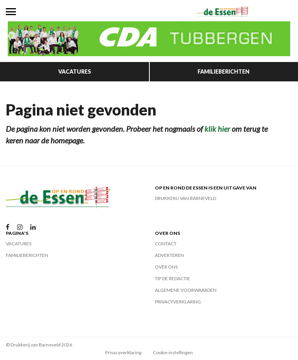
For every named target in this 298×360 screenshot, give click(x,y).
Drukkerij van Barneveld (185, 198)
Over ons (166, 267)
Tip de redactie (172, 278)
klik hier (217, 128)
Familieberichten (223, 71)
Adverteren (169, 255)
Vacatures (74, 71)
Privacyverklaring (178, 302)
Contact (166, 243)
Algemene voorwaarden (186, 290)
